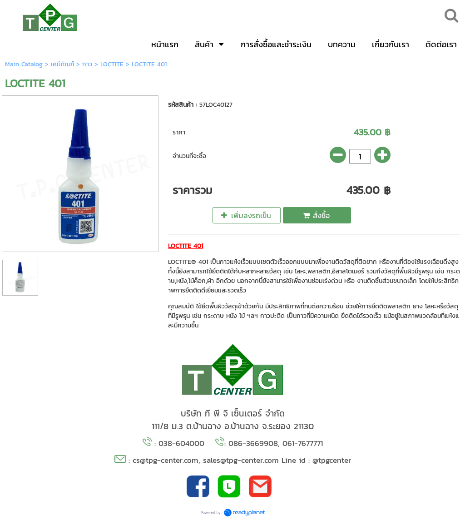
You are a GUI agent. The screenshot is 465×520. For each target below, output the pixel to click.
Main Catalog (24, 64)
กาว (87, 64)
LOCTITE (112, 64)
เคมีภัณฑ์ (62, 64)
